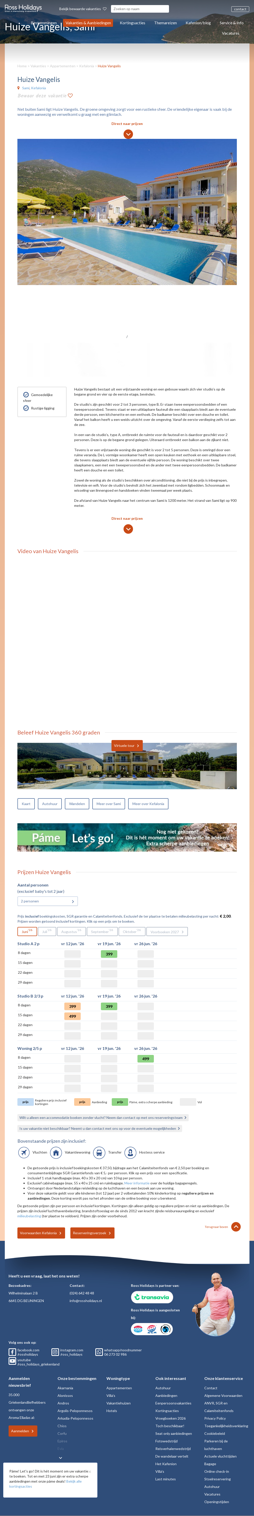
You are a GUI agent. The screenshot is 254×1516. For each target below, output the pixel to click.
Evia (61, 1448)
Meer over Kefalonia (148, 804)
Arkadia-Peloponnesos (75, 1418)
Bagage (210, 1464)
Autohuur (50, 804)
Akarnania (65, 1388)
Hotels (111, 1411)
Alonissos (65, 1395)
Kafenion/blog (198, 22)
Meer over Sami (109, 804)
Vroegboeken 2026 (170, 1418)
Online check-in (216, 1471)
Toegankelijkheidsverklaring (226, 1426)
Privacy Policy (215, 1418)
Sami (26, 88)
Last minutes (165, 1479)
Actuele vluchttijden (220, 1456)
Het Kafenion (166, 1464)
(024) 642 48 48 (82, 1293)
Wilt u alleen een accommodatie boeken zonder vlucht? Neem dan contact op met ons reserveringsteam (101, 1117)
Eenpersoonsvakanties (173, 1403)
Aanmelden (20, 1431)
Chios (62, 1426)
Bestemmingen (44, 22)
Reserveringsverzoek (89, 1233)
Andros (63, 1403)
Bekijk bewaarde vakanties (82, 9)
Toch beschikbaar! (169, 1426)
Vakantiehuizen (118, 1403)
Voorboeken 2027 (165, 932)
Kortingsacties (132, 22)
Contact (210, 1388)
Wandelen (77, 804)
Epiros (62, 1441)
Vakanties (38, 66)
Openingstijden (216, 1502)
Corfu (62, 1433)
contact (240, 9)
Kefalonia (86, 66)
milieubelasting (29, 1216)
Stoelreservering (217, 1479)
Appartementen (62, 66)
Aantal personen (32, 884)
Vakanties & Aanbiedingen (88, 22)
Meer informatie (137, 1183)
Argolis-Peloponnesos (75, 1411)
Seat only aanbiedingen (173, 1433)
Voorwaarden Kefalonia (38, 1233)
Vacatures (230, 33)
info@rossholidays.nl (86, 1300)
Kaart (26, 804)
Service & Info (232, 22)
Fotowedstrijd (166, 1441)
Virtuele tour (124, 745)
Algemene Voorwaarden (223, 1395)
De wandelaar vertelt (171, 1456)
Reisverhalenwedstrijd (173, 1448)
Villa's (110, 1395)
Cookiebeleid (214, 1433)
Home (22, 66)
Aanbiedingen (166, 1395)
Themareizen (165, 22)
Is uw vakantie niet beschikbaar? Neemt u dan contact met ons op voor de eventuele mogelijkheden (97, 1128)
